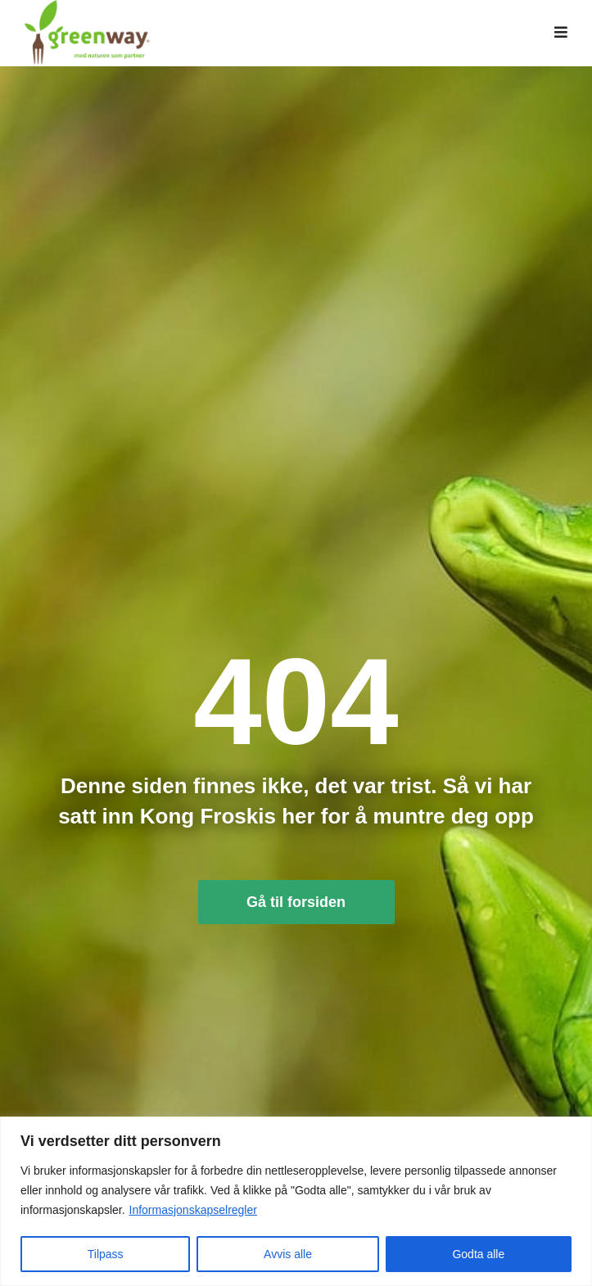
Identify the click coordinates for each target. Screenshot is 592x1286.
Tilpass (106, 1254)
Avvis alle (288, 1254)
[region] (296, 1201)
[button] (560, 36)
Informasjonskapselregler (193, 1209)
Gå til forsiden (296, 909)
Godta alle (478, 1254)
